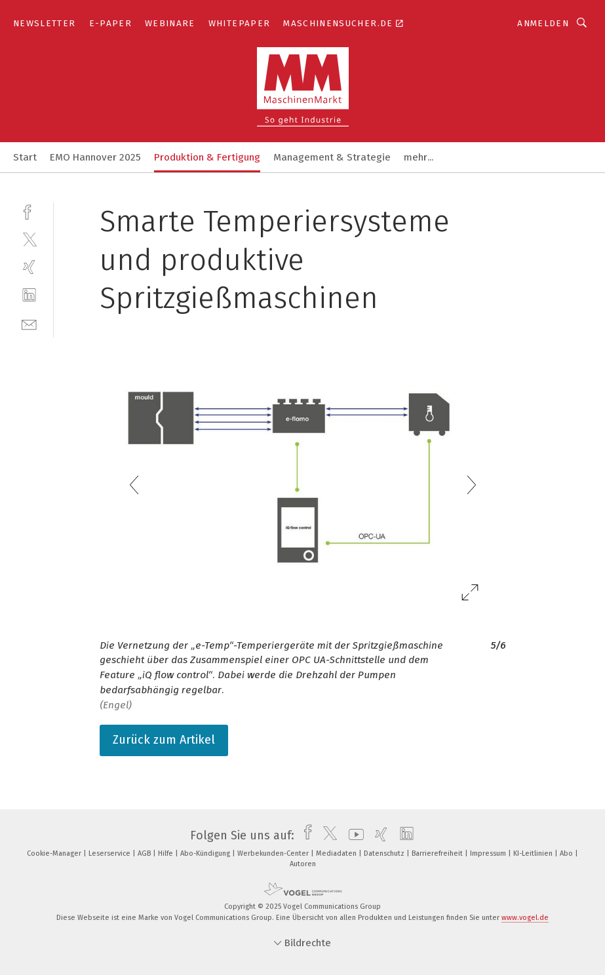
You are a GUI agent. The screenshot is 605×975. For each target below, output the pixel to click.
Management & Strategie (332, 157)
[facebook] (29, 210)
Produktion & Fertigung (207, 157)
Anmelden (543, 23)
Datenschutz (385, 853)
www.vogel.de (525, 917)
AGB (145, 853)
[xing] (29, 267)
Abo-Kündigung (206, 853)
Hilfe (166, 853)
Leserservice (110, 853)
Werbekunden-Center (274, 853)
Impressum (489, 853)
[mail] (29, 323)
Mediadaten (337, 853)
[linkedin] (29, 295)
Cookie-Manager (55, 853)
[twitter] (29, 239)
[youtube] (353, 835)
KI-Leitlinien (534, 853)
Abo (567, 853)
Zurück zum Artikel (164, 740)
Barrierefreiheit (438, 853)
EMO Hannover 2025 (95, 157)
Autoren (303, 864)
